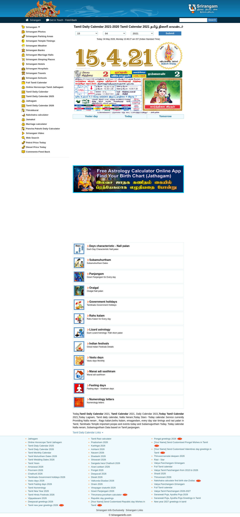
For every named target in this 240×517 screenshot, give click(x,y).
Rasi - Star (159, 459)
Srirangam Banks (35, 50)
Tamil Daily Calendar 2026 (40, 105)
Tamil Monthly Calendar (39, 452)
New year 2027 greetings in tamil (170, 501)
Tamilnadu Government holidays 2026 (46, 477)
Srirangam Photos (36, 31)
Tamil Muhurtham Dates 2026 (42, 456)
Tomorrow (165, 116)
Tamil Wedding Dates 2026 (41, 459)
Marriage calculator (36, 124)
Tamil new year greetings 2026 (43, 505)
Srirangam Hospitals (37, 68)
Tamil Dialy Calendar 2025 (41, 445)
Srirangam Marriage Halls (40, 55)
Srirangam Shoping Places (40, 59)
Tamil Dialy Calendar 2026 (41, 449)
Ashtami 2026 (98, 449)
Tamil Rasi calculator (101, 438)
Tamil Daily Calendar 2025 (40, 96)
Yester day (91, 116)
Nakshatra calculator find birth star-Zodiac (174, 480)
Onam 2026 (97, 484)
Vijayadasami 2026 (37, 498)
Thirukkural (32, 110)
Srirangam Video (35, 133)
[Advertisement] (128, 142)
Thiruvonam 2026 (162, 477)
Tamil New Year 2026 (38, 491)
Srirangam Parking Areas (39, 36)
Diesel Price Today (36, 147)
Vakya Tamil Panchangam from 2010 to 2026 (176, 470)
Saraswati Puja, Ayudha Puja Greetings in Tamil (177, 498)
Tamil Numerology (37, 487)
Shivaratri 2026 (98, 459)
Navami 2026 (97, 452)
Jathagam (31, 101)
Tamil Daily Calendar (37, 91)
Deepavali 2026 (98, 473)
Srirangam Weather (36, 45)
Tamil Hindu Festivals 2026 (41, 494)
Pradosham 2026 (99, 442)
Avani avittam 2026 (100, 466)
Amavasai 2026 (35, 466)
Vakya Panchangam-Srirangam (169, 463)
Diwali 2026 (97, 477)
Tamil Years (33, 463)
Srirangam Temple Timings (40, 41)
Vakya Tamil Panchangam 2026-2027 (172, 491)
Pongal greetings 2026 (165, 438)
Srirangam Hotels (35, 64)
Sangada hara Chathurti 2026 (105, 463)
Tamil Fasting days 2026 (40, 484)
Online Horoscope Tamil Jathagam (44, 87)
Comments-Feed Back (38, 151)
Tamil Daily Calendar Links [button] (88, 432)
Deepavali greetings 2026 (40, 501)
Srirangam (33, 20)
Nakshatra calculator (37, 115)
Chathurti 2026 (35, 473)
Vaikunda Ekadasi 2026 (102, 480)
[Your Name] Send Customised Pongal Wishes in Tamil (181, 442)
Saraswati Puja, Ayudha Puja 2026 (171, 494)
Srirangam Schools (36, 78)
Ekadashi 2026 (98, 456)
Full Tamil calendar (163, 466)
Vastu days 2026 (36, 480)
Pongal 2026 (97, 470)
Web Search (32, 138)
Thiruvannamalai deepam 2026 (169, 456)
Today (128, 116)
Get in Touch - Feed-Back (61, 20)
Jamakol (30, 119)
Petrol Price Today (36, 142)
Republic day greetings (102, 498)
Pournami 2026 (35, 470)
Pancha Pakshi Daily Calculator (43, 128)
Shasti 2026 (160, 473)
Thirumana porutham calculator (106, 494)
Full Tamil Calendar (36, 82)
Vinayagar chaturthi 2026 (103, 487)
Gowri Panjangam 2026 (102, 491)
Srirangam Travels (36, 73)
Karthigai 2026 (98, 445)
